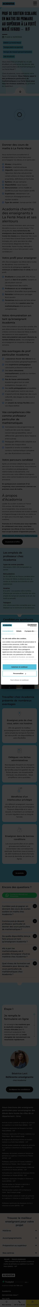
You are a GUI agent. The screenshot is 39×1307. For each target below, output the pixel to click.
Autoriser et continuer (19, 667)
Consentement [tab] (7, 631)
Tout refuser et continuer (19, 680)
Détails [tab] (18, 631)
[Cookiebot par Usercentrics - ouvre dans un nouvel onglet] (28, 625)
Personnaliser (19, 673)
